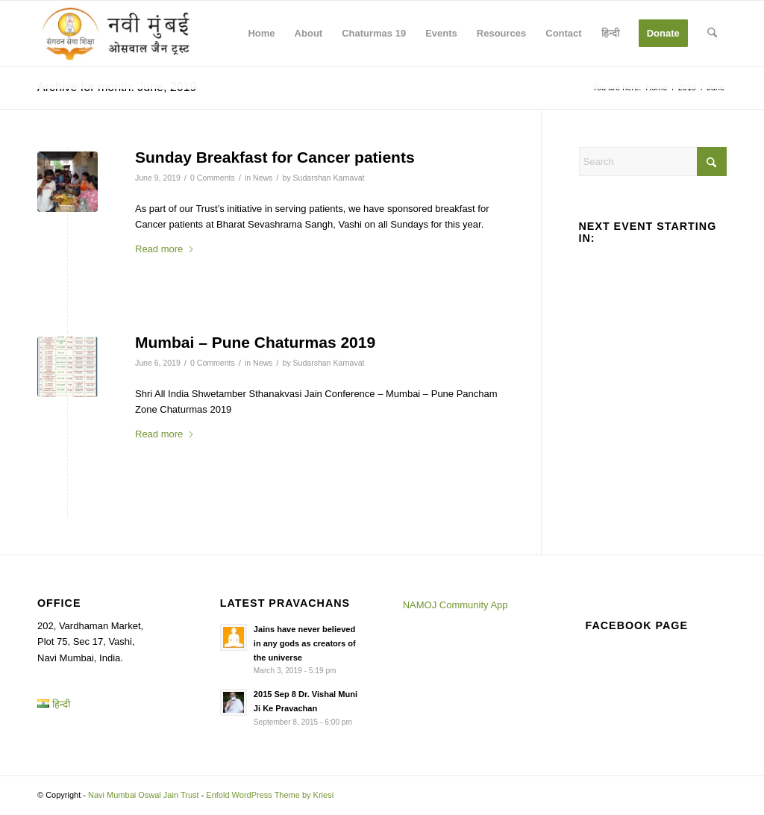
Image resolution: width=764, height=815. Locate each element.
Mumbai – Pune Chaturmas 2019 (255, 342)
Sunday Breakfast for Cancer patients (275, 157)
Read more (165, 249)
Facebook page (637, 625)
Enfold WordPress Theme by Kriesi (270, 794)
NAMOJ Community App (455, 605)
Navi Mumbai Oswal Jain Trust (143, 794)
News (262, 177)
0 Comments (212, 177)
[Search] (712, 33)
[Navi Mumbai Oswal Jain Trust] (116, 33)
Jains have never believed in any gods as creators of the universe (305, 643)
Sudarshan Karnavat (329, 177)
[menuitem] (261, 33)
